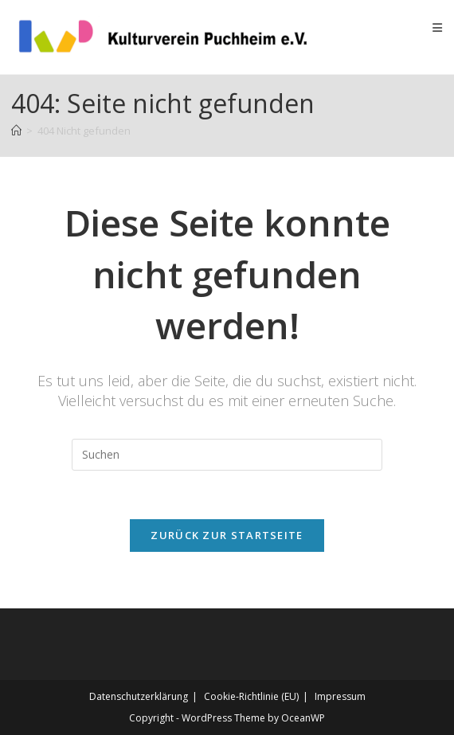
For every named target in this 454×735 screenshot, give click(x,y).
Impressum (340, 696)
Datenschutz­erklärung (138, 696)
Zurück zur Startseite (227, 535)
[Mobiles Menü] (437, 27)
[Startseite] (16, 130)
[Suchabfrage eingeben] (227, 455)
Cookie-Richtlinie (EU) (251, 696)
